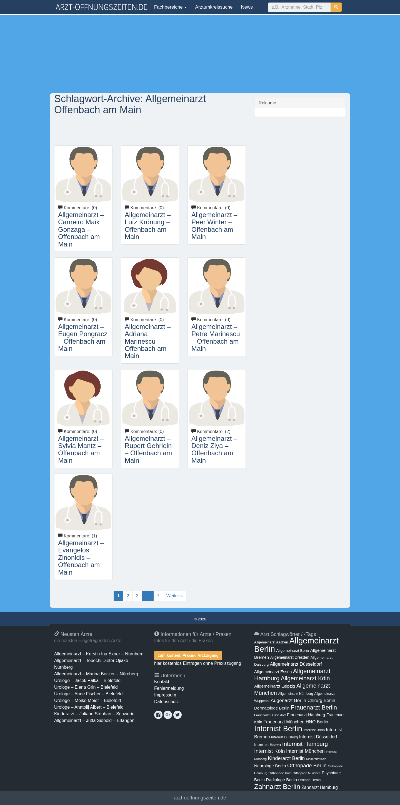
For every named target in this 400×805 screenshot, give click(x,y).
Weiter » (174, 595)
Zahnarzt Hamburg (319, 787)
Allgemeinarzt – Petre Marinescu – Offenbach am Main (215, 337)
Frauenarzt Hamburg (306, 715)
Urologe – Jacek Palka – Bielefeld (87, 680)
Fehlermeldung (169, 688)
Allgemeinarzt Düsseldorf (296, 664)
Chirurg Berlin (321, 700)
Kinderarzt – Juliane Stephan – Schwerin (94, 713)
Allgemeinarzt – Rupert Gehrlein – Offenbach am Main (148, 449)
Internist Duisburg (284, 737)
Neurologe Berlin (270, 765)
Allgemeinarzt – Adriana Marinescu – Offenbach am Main (148, 341)
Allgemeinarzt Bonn (292, 650)
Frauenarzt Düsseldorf (270, 715)
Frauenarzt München (283, 721)
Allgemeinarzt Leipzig (274, 686)
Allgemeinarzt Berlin (296, 644)
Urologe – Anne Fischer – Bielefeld (88, 693)
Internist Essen (267, 744)
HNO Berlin (317, 721)
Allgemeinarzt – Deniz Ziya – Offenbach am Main (214, 449)
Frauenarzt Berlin (314, 707)
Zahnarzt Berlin (277, 786)
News (247, 7)
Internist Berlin (278, 728)
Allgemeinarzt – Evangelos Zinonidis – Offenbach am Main (81, 557)
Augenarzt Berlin (288, 700)
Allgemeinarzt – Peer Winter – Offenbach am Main (214, 225)
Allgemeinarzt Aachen (271, 642)
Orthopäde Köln (280, 773)
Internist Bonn (314, 730)
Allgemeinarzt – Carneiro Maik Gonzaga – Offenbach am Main (81, 229)
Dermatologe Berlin (271, 708)
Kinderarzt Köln (316, 759)
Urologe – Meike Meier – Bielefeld (87, 700)
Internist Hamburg (305, 744)
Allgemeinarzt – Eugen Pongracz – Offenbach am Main (82, 337)
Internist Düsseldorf (318, 736)
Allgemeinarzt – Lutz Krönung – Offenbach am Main (148, 225)
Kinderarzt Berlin (286, 758)
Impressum (165, 695)
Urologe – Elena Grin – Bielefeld (86, 687)
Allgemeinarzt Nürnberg (295, 694)
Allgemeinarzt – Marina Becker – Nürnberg (96, 673)
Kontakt (161, 681)
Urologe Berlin (309, 780)
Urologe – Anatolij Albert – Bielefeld (89, 707)
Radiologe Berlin (281, 779)
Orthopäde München (307, 773)
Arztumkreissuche (213, 7)
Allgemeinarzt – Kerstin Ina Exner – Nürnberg (99, 653)
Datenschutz (166, 701)
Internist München (305, 751)
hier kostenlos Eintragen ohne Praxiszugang (197, 663)
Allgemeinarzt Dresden (289, 657)
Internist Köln (269, 751)
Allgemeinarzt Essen (273, 672)
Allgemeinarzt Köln (305, 678)
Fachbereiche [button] (170, 7)
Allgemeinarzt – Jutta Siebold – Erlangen (94, 720)
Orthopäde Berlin (307, 765)
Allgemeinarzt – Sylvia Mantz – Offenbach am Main (81, 449)
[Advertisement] (200, 54)
